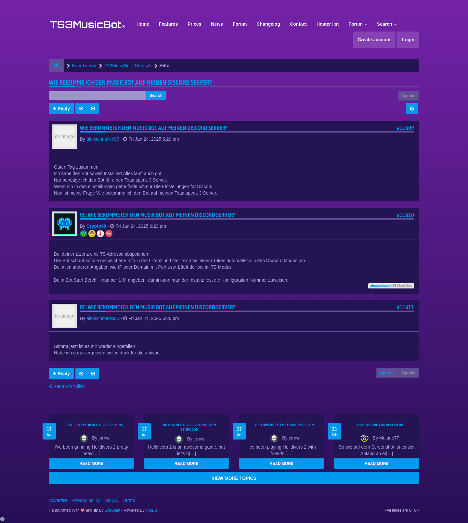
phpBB (151, 510)
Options (387, 373)
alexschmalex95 (102, 139)
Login (408, 39)
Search (387, 24)
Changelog (268, 24)
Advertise (58, 500)
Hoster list (328, 24)
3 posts (408, 96)
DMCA (111, 500)
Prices (194, 24)
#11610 (405, 214)
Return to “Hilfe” (67, 386)
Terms (129, 500)
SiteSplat (112, 510)
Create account (374, 39)
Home (142, 24)
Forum (240, 24)
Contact (298, 24)
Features (168, 24)
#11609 (405, 127)
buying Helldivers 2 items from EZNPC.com (189, 427)
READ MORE (91, 463)
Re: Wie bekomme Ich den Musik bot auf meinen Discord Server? (157, 214)
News (217, 24)
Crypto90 (96, 226)
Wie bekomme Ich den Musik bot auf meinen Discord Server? (130, 82)
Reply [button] (61, 108)
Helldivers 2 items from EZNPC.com (284, 425)
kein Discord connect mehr (380, 425)
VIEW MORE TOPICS (234, 478)
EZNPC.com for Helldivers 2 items (94, 425)
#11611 (405, 307)
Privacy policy (86, 500)
